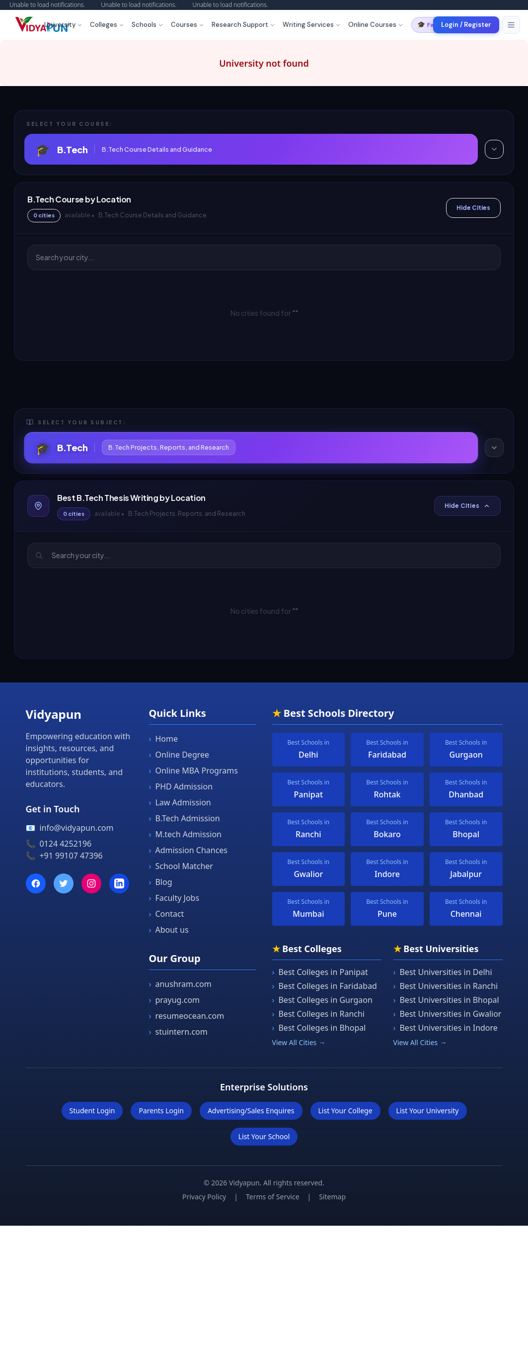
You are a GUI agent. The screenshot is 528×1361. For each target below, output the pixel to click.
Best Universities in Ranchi (445, 986)
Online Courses (376, 24)
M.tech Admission (185, 834)
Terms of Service (273, 1196)
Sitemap (332, 1196)
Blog (160, 882)
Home (163, 739)
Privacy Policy (204, 1196)
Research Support (244, 24)
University (63, 24)
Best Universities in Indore (445, 1028)
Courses (188, 24)
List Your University (427, 1110)
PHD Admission (181, 786)
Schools (148, 24)
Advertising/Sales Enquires (251, 1110)
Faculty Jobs (174, 898)
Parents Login (161, 1110)
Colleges (107, 24)
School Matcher (181, 866)
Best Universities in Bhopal (446, 1000)
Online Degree (179, 755)
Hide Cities (473, 207)
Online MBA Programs (193, 771)
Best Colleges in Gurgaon (322, 1000)
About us (169, 930)
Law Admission (180, 802)
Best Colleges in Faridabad (324, 986)
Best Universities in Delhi (442, 972)
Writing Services (312, 24)
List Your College (345, 1110)
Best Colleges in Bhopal (319, 1028)
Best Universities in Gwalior (447, 1014)
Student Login (92, 1110)
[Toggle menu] (511, 25)
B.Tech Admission (184, 818)
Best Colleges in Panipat (320, 972)
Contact (166, 914)
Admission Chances (188, 850)
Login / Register (466, 24)
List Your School (264, 1136)
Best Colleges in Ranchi (318, 1014)
